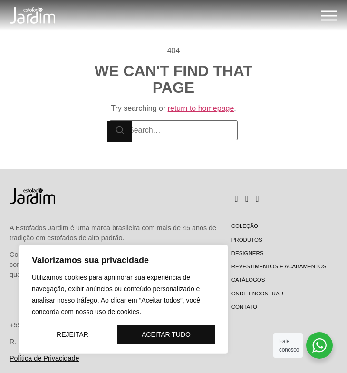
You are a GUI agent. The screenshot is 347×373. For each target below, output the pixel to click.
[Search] (119, 131)
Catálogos (248, 280)
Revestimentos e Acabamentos (279, 266)
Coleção (244, 226)
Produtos (246, 240)
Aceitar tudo (166, 334)
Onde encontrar (257, 293)
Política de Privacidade (44, 358)
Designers (247, 253)
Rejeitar (72, 334)
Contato (244, 307)
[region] (123, 299)
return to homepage (201, 108)
